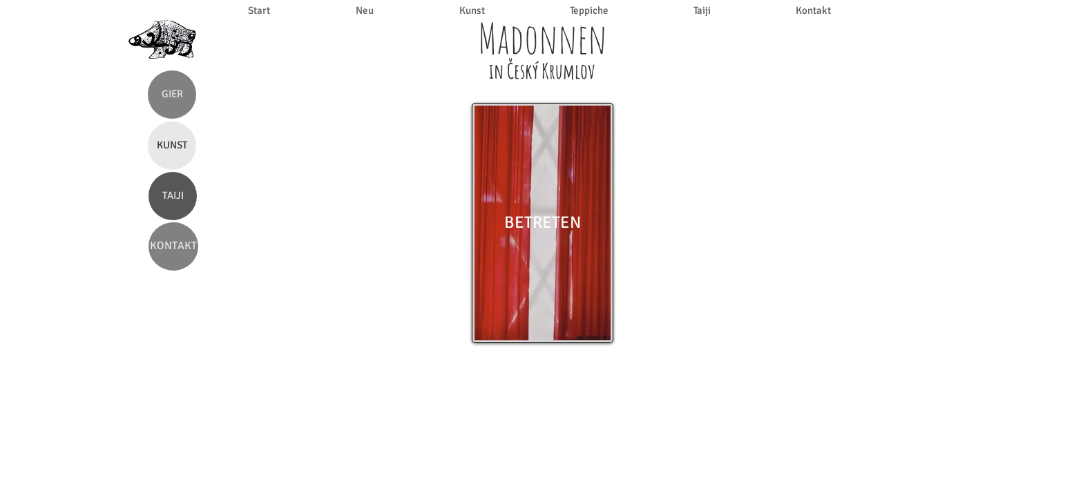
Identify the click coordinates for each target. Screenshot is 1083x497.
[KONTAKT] (173, 246)
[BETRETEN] (542, 223)
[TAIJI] (172, 196)
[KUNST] (172, 145)
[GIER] (172, 94)
